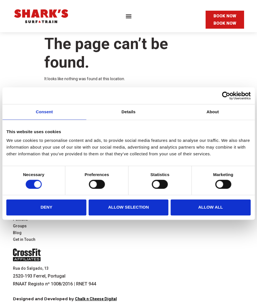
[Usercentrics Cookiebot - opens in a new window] (226, 95)
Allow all (210, 207)
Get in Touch (24, 239)
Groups (20, 226)
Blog (17, 233)
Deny (46, 207)
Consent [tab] (44, 111)
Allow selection (128, 207)
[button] (128, 16)
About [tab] (212, 111)
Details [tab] (129, 111)
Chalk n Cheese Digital (96, 299)
